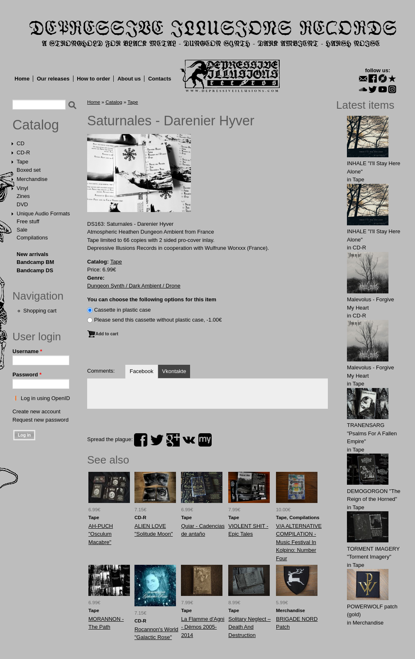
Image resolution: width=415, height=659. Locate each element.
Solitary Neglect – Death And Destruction (249, 627)
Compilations (32, 237)
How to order (93, 79)
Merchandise (32, 179)
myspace (205, 440)
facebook (140, 440)
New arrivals (33, 254)
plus (173, 440)
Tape (22, 162)
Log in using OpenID (45, 398)
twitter (157, 440)
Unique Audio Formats (43, 213)
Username (27, 351)
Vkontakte (174, 371)
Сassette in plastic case (122, 310)
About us (129, 79)
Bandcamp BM (35, 262)
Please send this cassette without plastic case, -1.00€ (158, 320)
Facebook (141, 371)
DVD (22, 204)
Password (27, 374)
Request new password (40, 420)
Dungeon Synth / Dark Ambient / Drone (134, 286)
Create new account (36, 411)
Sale (22, 230)
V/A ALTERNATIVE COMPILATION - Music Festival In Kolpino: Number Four (299, 542)
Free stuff (28, 221)
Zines (23, 196)
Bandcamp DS (35, 270)
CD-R (23, 152)
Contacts (159, 79)
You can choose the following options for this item (151, 299)
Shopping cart (39, 311)
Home (22, 79)
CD (20, 143)
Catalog (35, 124)
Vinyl (22, 188)
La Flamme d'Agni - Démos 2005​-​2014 (202, 627)
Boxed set (29, 170)
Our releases (53, 79)
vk (188, 440)
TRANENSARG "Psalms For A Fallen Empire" (372, 433)
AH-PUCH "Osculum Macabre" (100, 534)
